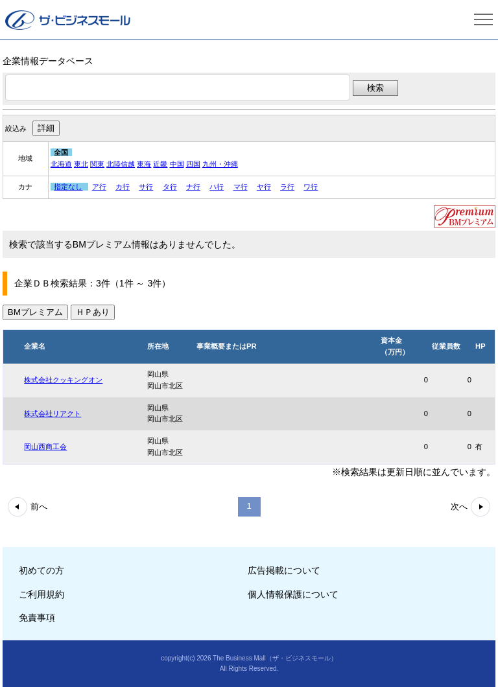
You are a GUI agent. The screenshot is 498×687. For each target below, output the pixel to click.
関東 (97, 164)
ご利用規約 (41, 594)
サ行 (146, 187)
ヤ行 (264, 187)
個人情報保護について (293, 594)
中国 (177, 164)
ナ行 (193, 187)
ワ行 (310, 187)
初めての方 (41, 570)
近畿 (160, 164)
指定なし (68, 187)
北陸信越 (120, 164)
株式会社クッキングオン (63, 380)
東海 (144, 164)
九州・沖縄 (220, 164)
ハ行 (216, 187)
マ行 (240, 187)
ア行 (99, 187)
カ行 (122, 187)
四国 (193, 164)
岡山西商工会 (45, 446)
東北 (81, 164)
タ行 (170, 187)
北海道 (61, 164)
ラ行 (287, 187)
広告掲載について (284, 570)
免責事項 (37, 617)
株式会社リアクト (52, 413)
